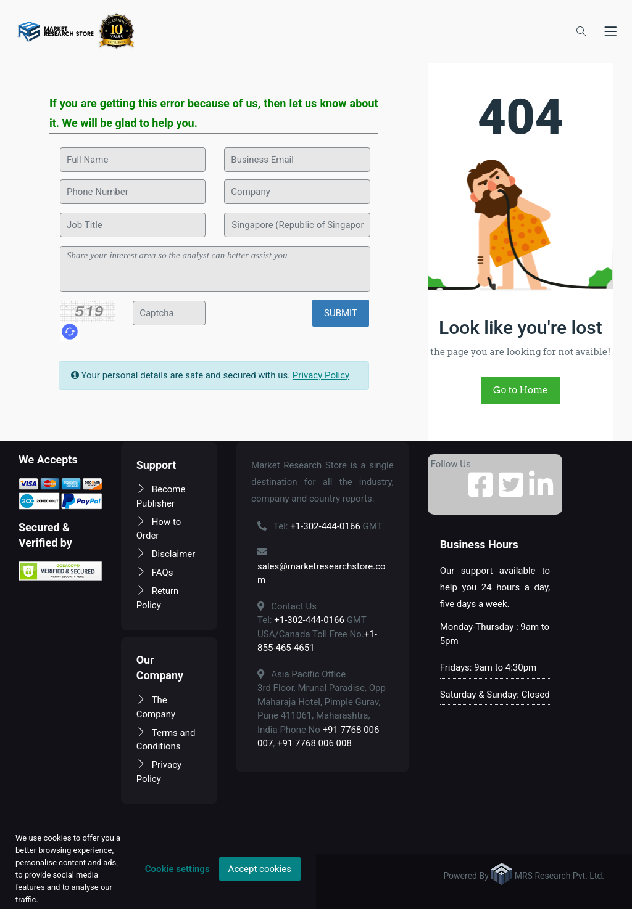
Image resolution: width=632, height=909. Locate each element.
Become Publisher (161, 496)
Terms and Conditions (166, 739)
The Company (155, 707)
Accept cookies (259, 868)
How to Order (158, 529)
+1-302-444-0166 (325, 526)
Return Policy (157, 598)
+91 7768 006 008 (314, 743)
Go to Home (520, 390)
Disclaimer (166, 554)
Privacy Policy (321, 375)
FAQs (154, 572)
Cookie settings (177, 868)
